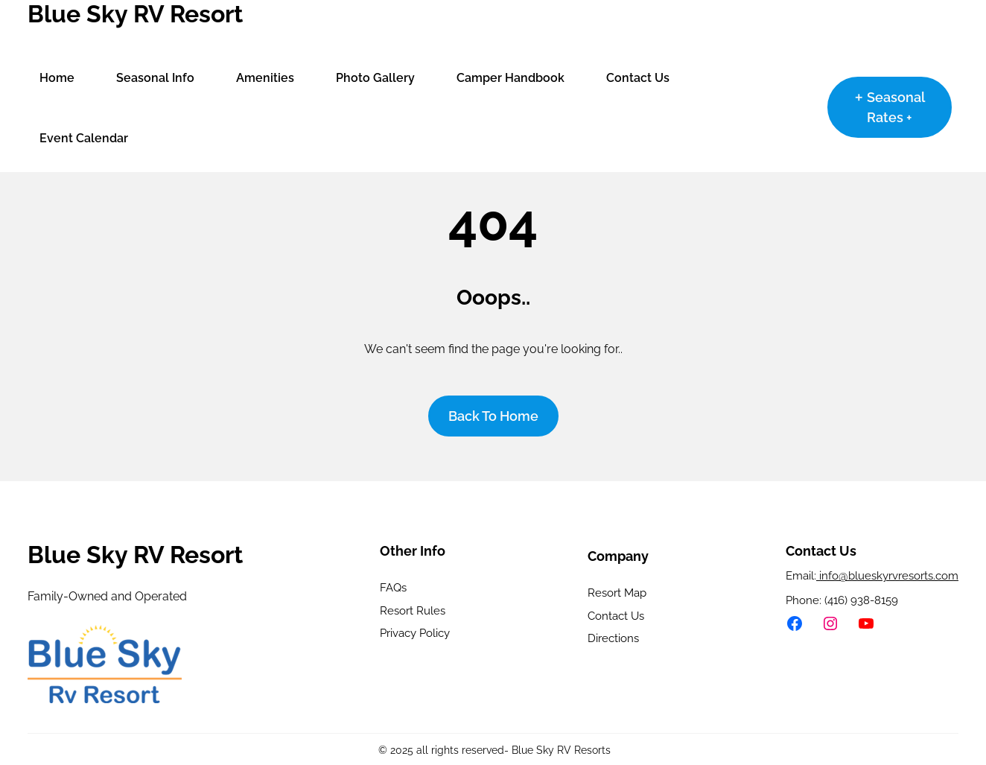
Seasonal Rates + (896, 107)
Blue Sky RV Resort (135, 14)
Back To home (493, 416)
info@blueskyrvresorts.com (887, 576)
